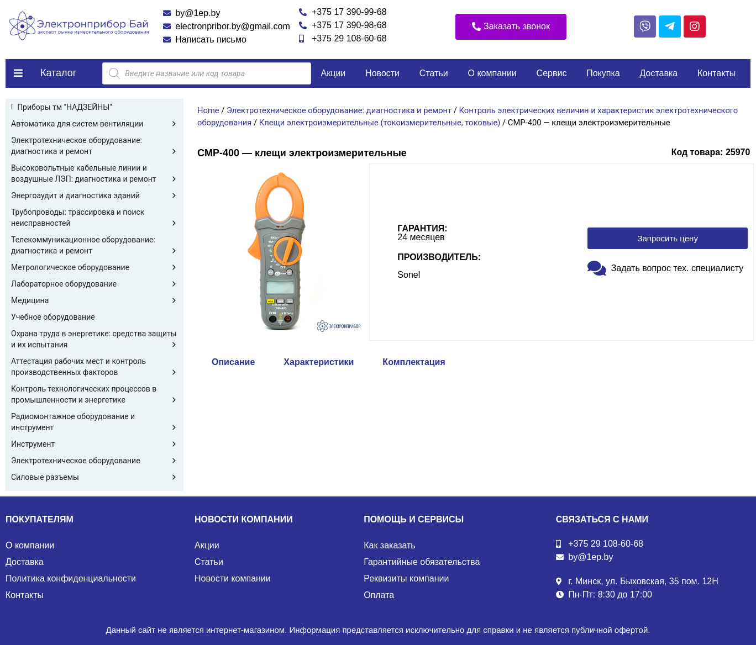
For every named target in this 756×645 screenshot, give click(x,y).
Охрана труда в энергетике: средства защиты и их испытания (94, 339)
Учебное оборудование (53, 317)
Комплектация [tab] (413, 362)
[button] (510, 27)
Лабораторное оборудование (94, 283)
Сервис (552, 73)
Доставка (659, 73)
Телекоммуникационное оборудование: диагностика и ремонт (94, 245)
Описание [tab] (233, 362)
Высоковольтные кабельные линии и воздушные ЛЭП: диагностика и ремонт (94, 173)
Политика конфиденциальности (71, 578)
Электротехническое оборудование (94, 460)
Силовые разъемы (94, 477)
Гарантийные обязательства (422, 562)
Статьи (433, 73)
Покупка (603, 73)
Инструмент (94, 444)
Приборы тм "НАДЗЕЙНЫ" (64, 107)
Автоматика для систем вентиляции (94, 123)
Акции (333, 73)
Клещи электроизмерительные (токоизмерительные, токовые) (380, 123)
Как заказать (390, 545)
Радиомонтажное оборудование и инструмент (94, 422)
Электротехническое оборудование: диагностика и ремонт (94, 146)
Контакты (716, 73)
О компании (492, 73)
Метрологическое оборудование (94, 267)
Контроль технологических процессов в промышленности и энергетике (94, 394)
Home (208, 110)
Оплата (379, 595)
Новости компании (233, 578)
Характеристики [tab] (319, 362)
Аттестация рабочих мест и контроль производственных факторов (94, 367)
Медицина (94, 300)
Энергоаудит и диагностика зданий (94, 195)
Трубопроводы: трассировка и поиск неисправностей (94, 218)
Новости (382, 73)
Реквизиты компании (406, 578)
